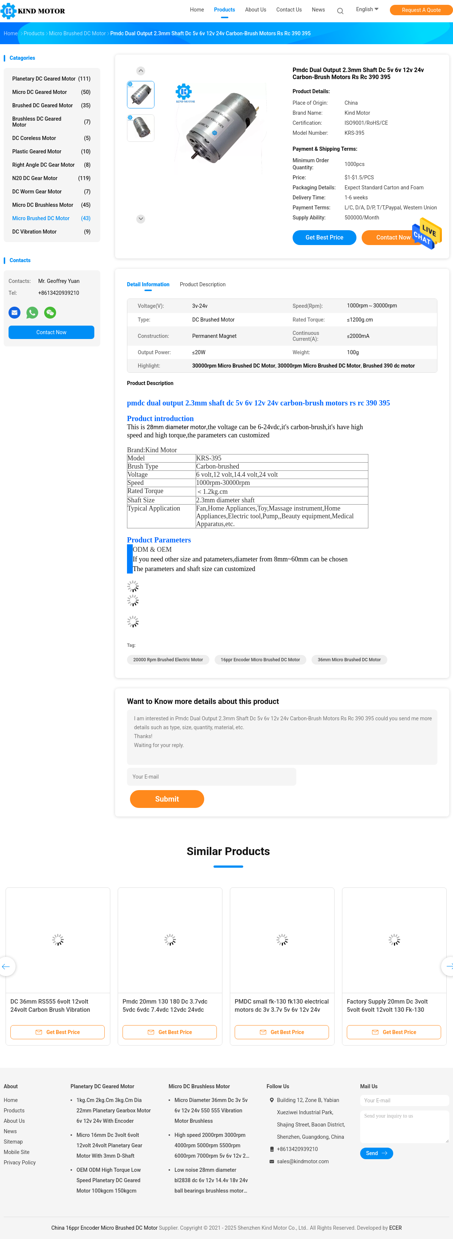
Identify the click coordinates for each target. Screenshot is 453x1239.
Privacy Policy (20, 1162)
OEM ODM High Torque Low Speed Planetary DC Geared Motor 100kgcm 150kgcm (108, 1180)
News (10, 1131)
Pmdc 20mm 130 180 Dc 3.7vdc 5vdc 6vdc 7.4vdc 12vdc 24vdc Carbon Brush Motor (165, 1009)
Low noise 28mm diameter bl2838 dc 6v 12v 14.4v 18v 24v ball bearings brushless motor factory (211, 1181)
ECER (395, 1228)
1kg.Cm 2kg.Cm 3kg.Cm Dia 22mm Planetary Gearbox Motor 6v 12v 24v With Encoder (113, 1110)
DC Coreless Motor (51, 138)
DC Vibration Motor (51, 231)
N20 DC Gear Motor (51, 178)
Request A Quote (421, 10)
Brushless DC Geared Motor (51, 122)
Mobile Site (17, 1152)
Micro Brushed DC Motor (51, 218)
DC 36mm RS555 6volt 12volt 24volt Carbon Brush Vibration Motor (50, 1009)
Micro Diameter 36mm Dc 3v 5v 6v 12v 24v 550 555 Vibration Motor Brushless (211, 1110)
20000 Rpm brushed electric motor (168, 659)
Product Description (202, 284)
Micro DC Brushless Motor (51, 205)
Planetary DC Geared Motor (51, 78)
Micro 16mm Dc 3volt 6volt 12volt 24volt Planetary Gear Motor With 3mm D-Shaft (109, 1145)
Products (14, 1111)
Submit (167, 799)
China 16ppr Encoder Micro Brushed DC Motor (104, 1228)
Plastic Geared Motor (51, 151)
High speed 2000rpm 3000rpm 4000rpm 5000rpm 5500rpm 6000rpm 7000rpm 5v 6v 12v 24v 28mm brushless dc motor (213, 1146)
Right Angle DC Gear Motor (51, 165)
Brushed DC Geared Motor (51, 105)
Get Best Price (324, 237)
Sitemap (13, 1142)
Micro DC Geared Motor (51, 92)
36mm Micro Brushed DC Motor (349, 659)
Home (11, 1100)
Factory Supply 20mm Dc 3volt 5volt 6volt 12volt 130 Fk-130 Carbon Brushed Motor (387, 1009)
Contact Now (51, 332)
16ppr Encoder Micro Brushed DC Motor (260, 659)
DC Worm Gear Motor (51, 191)
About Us (14, 1121)
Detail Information (148, 284)
